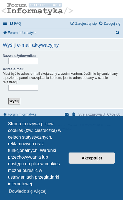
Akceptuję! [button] (92, 158)
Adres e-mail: (13, 69)
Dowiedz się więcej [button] (27, 191)
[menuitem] (15, 24)
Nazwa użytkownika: (19, 56)
